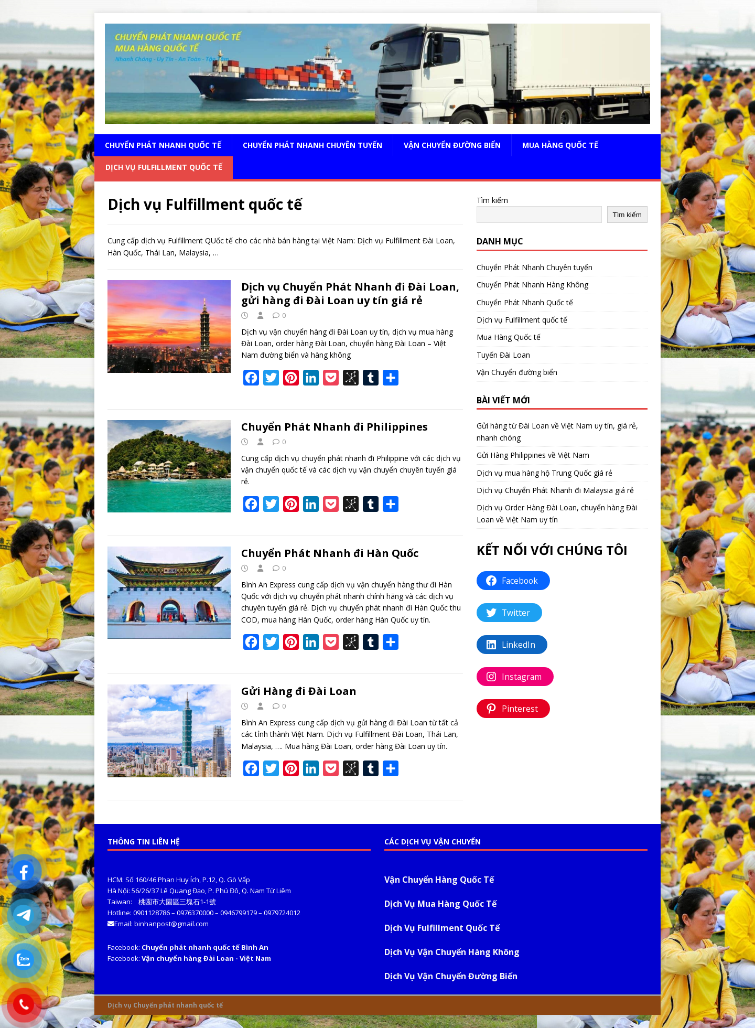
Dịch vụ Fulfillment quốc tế (163, 167)
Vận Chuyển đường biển (452, 145)
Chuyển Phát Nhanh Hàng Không (532, 285)
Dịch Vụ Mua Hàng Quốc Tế (440, 903)
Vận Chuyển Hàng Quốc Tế (439, 879)
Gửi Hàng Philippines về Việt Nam (533, 455)
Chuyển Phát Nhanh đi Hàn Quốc (329, 553)
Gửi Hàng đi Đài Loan (299, 691)
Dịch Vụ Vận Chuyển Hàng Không (452, 952)
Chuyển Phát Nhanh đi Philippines (334, 427)
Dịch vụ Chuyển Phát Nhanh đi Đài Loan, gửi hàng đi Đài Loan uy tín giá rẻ (350, 293)
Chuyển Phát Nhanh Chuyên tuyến (312, 145)
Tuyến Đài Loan (503, 355)
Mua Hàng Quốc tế (560, 145)
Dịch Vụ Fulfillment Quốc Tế (442, 928)
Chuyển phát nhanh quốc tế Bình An (205, 947)
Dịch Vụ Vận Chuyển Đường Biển (450, 976)
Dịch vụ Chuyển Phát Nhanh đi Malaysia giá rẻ (555, 490)
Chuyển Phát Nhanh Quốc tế (163, 145)
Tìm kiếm (492, 200)
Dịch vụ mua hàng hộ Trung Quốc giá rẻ (544, 473)
